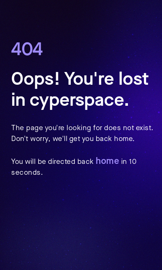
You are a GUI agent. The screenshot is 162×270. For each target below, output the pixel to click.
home (107, 161)
